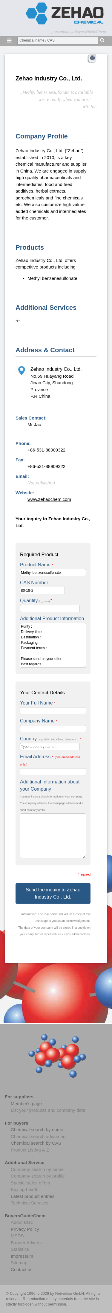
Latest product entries (32, 1196)
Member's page (26, 1103)
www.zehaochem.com (49, 499)
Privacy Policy (25, 1229)
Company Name (38, 720)
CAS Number (34, 582)
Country (50, 738)
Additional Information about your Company (49, 785)
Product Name (36, 564)
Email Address (50, 760)
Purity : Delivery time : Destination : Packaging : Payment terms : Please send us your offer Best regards (53, 645)
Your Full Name (37, 702)
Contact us (22, 1269)
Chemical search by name (37, 1129)
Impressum (22, 1256)
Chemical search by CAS (36, 1143)
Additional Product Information (52, 618)
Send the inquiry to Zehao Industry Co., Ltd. (53, 893)
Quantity (36, 600)
